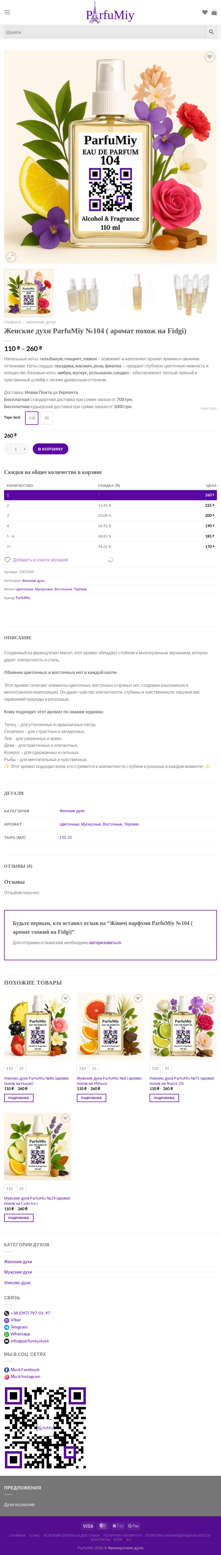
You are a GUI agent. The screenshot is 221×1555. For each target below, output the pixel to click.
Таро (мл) (12, 417)
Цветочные (24, 589)
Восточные (63, 589)
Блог (118, 1540)
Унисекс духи (17, 1282)
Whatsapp (20, 1333)
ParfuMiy (23, 598)
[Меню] (7, 12)
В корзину (50, 448)
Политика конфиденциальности (177, 1535)
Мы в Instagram (25, 1376)
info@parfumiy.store (30, 1340)
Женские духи (41, 322)
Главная (12, 322)
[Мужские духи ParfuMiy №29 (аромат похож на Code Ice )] (37, 1146)
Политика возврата (122, 1535)
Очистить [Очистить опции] (209, 408)
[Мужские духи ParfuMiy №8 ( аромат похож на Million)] (110, 1026)
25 (70, 837)
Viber (16, 1319)
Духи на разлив (19, 1504)
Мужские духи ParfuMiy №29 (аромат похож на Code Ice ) (37, 1201)
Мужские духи (18, 1271)
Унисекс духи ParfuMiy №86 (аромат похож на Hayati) (36, 1081)
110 (62, 837)
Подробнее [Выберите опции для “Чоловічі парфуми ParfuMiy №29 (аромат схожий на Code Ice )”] (18, 1218)
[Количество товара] (15, 448)
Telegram (19, 1326)
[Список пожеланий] (205, 12)
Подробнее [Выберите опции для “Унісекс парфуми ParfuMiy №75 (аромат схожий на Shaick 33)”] (164, 1098)
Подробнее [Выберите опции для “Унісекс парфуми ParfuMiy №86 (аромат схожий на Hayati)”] (18, 1098)
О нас (34, 1535)
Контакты (100, 1540)
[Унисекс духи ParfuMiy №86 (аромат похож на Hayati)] (37, 1026)
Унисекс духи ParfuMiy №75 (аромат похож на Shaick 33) (182, 1081)
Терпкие (80, 589)
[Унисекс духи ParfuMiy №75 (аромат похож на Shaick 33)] (183, 1026)
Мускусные (44, 589)
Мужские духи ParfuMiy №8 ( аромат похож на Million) (109, 1081)
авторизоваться (105, 942)
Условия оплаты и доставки (71, 1535)
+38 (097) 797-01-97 (30, 1312)
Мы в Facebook (25, 1369)
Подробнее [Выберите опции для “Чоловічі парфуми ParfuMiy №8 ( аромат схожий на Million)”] (91, 1098)
